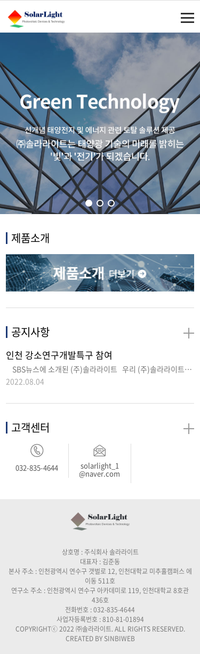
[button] (88, 203)
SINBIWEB (119, 638)
